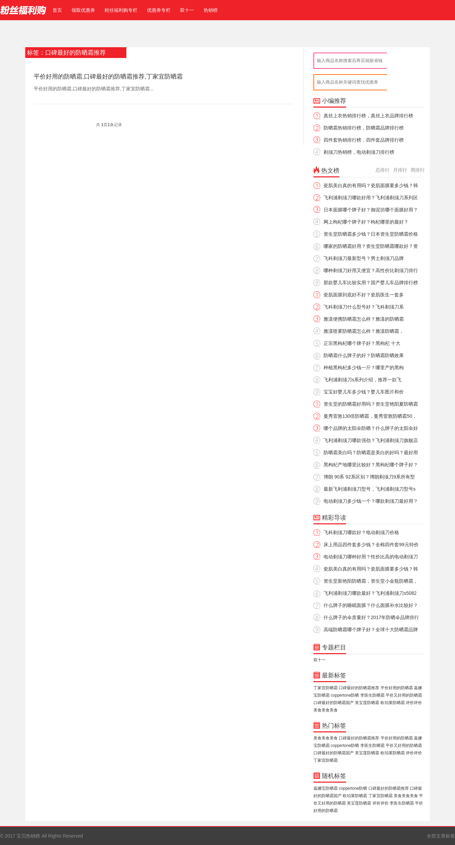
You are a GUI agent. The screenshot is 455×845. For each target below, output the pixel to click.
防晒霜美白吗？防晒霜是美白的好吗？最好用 (371, 452)
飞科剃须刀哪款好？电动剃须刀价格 (361, 532)
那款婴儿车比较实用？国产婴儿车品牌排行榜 (371, 282)
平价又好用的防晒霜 (404, 695)
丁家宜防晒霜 (325, 688)
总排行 (382, 170)
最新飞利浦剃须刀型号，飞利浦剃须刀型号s (370, 489)
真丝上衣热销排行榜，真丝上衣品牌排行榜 (368, 115)
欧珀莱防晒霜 (393, 702)
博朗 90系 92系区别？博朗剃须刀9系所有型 (369, 476)
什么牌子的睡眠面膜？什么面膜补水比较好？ (371, 605)
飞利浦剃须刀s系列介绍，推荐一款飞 (362, 379)
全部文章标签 (441, 836)
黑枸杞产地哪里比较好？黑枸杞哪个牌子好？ (371, 464)
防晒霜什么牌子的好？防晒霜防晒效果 (364, 355)
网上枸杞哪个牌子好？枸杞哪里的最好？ (366, 222)
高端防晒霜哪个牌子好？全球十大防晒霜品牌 (371, 629)
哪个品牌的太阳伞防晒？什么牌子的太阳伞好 (371, 428)
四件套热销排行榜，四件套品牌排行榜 (364, 140)
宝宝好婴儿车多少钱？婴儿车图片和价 (364, 392)
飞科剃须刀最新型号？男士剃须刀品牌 (364, 258)
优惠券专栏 (159, 10)
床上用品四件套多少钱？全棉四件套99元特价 (371, 544)
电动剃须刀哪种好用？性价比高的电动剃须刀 (371, 556)
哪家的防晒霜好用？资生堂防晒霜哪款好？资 (371, 246)
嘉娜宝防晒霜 (325, 788)
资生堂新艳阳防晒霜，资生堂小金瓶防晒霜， (371, 581)
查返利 (404, 61)
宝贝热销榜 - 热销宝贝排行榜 (23, 10)
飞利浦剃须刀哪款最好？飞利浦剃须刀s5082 (370, 593)
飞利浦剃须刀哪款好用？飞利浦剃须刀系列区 (371, 197)
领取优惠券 (83, 10)
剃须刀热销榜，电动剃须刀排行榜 (359, 152)
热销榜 (211, 10)
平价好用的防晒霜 (397, 688)
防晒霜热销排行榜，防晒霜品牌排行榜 (364, 127)
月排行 (400, 170)
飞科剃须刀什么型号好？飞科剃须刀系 (364, 307)
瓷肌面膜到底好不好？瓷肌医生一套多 (364, 294)
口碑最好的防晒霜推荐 (359, 688)
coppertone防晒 (345, 695)
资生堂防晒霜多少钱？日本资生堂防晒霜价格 (371, 234)
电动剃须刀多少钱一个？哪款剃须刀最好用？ (371, 501)
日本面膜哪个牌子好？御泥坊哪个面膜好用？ (371, 209)
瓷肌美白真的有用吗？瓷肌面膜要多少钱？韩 (371, 185)
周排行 (418, 170)
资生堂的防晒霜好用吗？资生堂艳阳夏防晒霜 (371, 404)
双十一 (187, 10)
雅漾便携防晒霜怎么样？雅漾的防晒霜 (364, 319)
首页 (56, 10)
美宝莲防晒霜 (367, 702)
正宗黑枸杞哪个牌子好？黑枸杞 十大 (362, 343)
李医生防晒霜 (372, 695)
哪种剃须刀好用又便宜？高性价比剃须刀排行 (371, 270)
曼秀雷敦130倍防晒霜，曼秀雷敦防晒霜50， (370, 416)
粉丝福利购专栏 (121, 10)
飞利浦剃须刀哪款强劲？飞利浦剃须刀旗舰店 (371, 440)
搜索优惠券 (404, 82)
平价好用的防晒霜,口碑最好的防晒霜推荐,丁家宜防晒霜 (108, 76)
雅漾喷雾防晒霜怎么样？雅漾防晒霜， (364, 331)
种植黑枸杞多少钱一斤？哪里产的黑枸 (364, 367)
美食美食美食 (325, 710)
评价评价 (414, 702)
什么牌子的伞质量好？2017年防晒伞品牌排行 (371, 617)
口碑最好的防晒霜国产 (333, 702)
